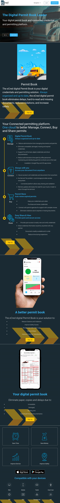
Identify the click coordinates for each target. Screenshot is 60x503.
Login (46, 2)
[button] (37, 2)
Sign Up (22, 242)
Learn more (14, 35)
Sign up (5, 35)
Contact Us (54, 2)
